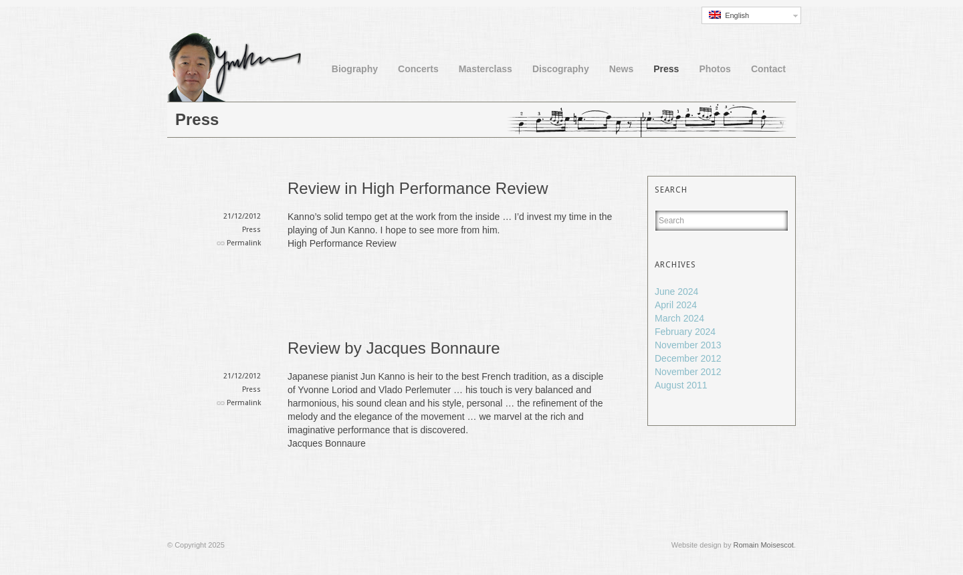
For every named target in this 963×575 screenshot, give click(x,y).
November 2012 (688, 371)
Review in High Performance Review (418, 188)
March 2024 (679, 318)
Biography (355, 69)
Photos (714, 69)
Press (666, 69)
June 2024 (676, 291)
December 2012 (688, 358)
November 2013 (688, 345)
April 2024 (676, 305)
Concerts (418, 69)
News (621, 69)
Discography (560, 69)
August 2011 (681, 385)
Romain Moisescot (763, 545)
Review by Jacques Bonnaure (394, 348)
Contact (768, 69)
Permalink (244, 243)
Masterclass (485, 69)
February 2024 (685, 331)
